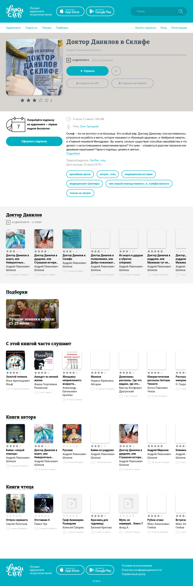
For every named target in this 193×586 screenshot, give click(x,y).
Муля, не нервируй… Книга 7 (131, 521)
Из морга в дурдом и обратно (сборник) (131, 259)
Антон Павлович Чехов (157, 389)
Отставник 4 (42, 519)
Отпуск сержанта (17, 519)
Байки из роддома (102, 450)
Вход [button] (164, 27)
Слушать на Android (132, 83)
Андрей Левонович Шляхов (18, 268)
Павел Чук (40, 523)
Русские (68, 450)
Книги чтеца (20, 487)
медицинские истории (138, 174)
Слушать (87, 70)
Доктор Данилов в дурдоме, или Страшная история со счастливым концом (46, 259)
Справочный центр (133, 574)
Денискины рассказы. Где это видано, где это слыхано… (130, 380)
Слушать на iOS (87, 83)
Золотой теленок (16, 376)
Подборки (62, 27)
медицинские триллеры (85, 183)
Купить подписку (145, 27)
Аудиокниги (13, 27)
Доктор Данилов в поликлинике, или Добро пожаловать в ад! (103, 259)
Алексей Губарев (73, 527)
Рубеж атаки (155, 519)
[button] (13, 28)
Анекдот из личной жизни (46, 378)
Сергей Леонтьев (16, 523)
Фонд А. (124, 527)
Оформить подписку (34, 141)
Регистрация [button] (179, 27)
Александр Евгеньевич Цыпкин (70, 391)
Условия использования (137, 565)
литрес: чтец (108, 174)
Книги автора (21, 417)
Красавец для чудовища (99, 521)
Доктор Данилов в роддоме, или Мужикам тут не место (158, 259)
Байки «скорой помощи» (15, 452)
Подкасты (31, 27)
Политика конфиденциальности (142, 569)
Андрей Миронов (157, 450)
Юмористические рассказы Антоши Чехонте (158, 380)
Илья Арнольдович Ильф (18, 382)
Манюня (96, 376)
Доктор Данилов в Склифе (74, 257)
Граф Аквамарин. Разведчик (73, 521)
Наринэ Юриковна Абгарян (102, 382)
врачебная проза (80, 174)
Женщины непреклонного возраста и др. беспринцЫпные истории (75, 380)
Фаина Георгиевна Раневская (45, 386)
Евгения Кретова (101, 527)
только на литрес (80, 193)
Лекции (46, 27)
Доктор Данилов (102, 60)
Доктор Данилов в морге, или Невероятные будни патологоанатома (17, 259)
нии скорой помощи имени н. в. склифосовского (139, 183)
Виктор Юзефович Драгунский (130, 389)
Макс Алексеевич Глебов (158, 525)
